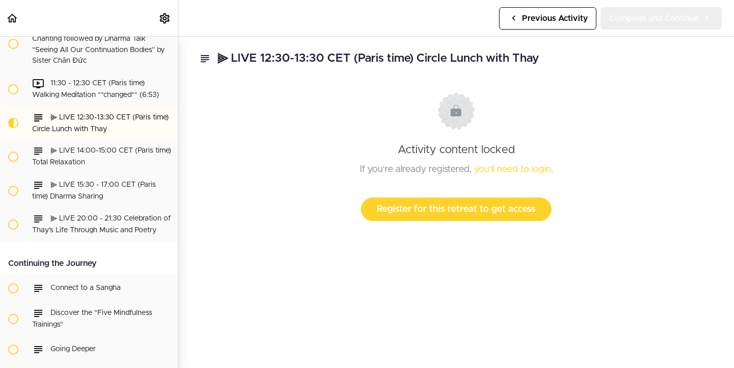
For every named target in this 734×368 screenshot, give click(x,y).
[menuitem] (165, 18)
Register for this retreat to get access (456, 209)
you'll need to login (512, 169)
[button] (12, 18)
